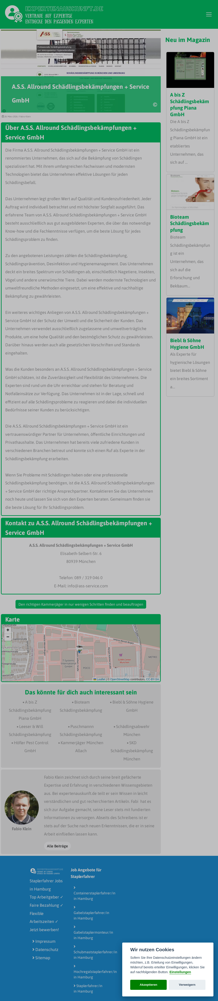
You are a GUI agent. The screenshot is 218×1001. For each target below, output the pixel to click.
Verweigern (187, 984)
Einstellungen (180, 972)
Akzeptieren (148, 984)
